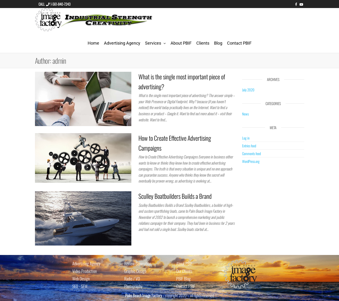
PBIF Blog (183, 279)
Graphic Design (135, 271)
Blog (218, 43)
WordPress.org (251, 161)
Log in (245, 137)
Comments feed (251, 153)
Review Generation (137, 263)
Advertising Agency (122, 43)
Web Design (81, 279)
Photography (133, 286)
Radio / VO (132, 279)
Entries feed (249, 145)
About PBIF (181, 43)
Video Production (84, 271)
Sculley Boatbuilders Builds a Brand (175, 196)
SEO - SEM (79, 286)
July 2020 (248, 89)
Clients (202, 43)
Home (93, 43)
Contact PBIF (239, 43)
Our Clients (184, 271)
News (245, 113)
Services (153, 43)
